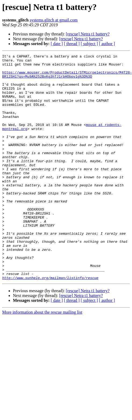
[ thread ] (72, 43)
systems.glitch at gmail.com (54, 20)
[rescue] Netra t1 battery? (87, 34)
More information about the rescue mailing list (42, 357)
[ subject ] (89, 43)
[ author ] (107, 43)
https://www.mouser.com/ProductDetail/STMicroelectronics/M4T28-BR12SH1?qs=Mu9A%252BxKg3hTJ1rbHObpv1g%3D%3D (67, 79)
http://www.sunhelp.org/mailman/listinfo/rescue (50, 322)
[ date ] (57, 43)
